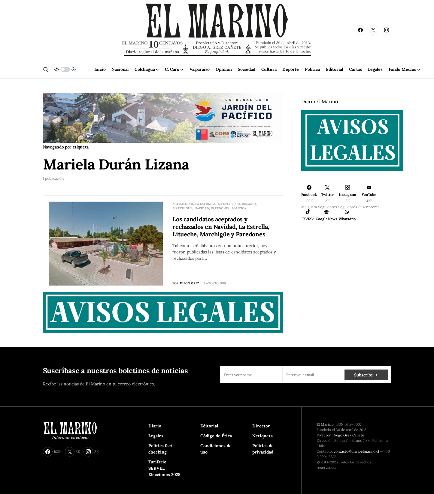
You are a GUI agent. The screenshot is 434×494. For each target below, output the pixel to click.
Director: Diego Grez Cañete (340, 435)
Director (261, 426)
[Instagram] (386, 30)
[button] (45, 69)
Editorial (209, 426)
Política (239, 208)
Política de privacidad (263, 449)
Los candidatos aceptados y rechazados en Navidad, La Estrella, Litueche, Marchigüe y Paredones (220, 226)
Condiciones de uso (216, 449)
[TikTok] (307, 215)
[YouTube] (369, 197)
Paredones (220, 208)
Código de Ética (216, 436)
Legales (155, 436)
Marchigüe (182, 208)
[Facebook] (360, 30)
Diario (154, 426)
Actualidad (182, 204)
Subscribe (363, 375)
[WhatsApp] (347, 215)
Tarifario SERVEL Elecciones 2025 (164, 468)
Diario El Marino (319, 101)
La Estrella (205, 204)
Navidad (202, 208)
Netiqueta (262, 436)
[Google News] (326, 215)
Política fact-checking (161, 449)
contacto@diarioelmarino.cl (356, 451)
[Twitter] (373, 30)
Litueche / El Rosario (237, 204)
